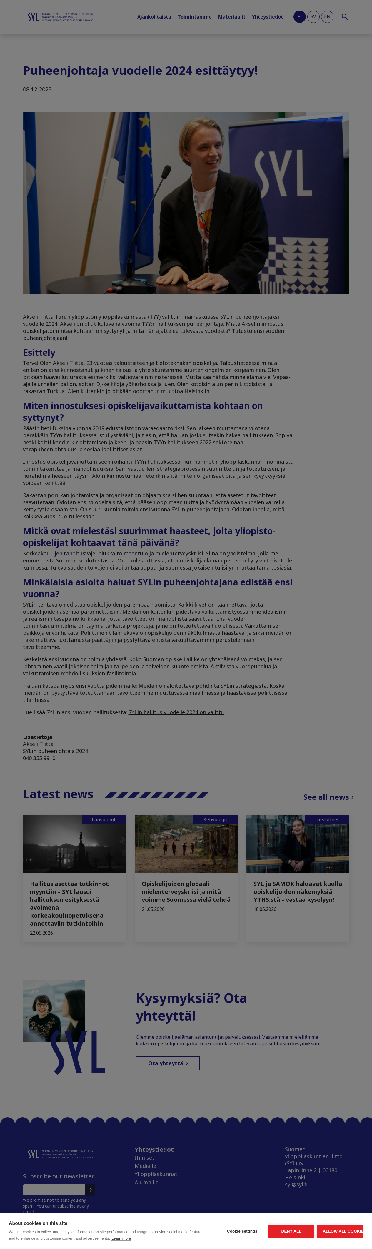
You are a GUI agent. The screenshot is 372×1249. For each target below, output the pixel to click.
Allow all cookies (329, 1228)
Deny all (258, 1228)
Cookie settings (186, 1228)
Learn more (68, 1238)
